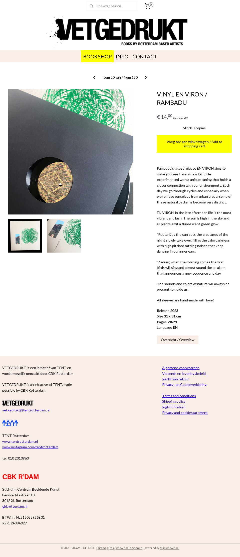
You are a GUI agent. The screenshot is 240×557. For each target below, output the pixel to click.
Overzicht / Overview (177, 339)
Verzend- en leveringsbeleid (184, 373)
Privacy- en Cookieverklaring (184, 384)
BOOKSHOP (97, 56)
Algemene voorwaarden (180, 368)
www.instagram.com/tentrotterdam (30, 447)
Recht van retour (175, 379)
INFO (122, 56)
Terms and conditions (179, 396)
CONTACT (144, 56)
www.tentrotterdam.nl (20, 441)
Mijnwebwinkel (169, 547)
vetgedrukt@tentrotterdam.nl (26, 410)
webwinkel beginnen (129, 547)
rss (112, 547)
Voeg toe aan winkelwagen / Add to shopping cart (194, 144)
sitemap (103, 547)
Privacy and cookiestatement (185, 412)
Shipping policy (173, 401)
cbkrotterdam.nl (14, 506)
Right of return (173, 407)
